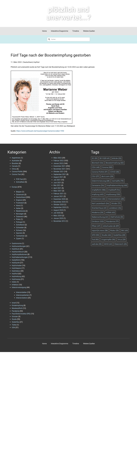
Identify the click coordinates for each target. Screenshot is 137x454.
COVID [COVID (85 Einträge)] (114, 172)
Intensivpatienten (22, 295)
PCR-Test (19, 179)
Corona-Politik (17, 172)
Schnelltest (20, 182)
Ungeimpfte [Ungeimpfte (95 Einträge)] (108, 240)
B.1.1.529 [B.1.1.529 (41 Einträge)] (105, 158)
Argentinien (16, 158)
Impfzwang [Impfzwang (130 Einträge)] (113, 194)
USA (13, 327)
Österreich (20, 217)
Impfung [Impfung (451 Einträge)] (98, 194)
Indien (14, 282)
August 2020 (58, 210)
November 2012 (60, 221)
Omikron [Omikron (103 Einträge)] (98, 221)
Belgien (19, 192)
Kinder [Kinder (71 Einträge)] (116, 203)
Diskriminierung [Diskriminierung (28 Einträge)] (100, 181)
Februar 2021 (59, 194)
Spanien (19, 233)
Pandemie (15, 311)
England (19, 200)
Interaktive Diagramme (59, 31)
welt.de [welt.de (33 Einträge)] (97, 244)
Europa (14, 187)
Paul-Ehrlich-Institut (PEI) (21, 314)
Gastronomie (17, 243)
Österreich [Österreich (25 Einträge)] (120, 244)
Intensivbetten (21, 292)
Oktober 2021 (59, 172)
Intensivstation (21, 298)
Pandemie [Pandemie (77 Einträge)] (112, 221)
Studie (14, 319)
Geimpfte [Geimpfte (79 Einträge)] (118, 181)
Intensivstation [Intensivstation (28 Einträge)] (116, 199)
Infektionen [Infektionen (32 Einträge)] (98, 199)
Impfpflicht (16, 260)
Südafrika (15, 322)
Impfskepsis (16, 268)
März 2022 (58, 158)
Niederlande (20, 211)
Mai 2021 (57, 185)
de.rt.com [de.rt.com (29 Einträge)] (107, 176)
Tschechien (20, 236)
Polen (18, 219)
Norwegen (20, 214)
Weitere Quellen (89, 31)
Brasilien (15, 163)
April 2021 (57, 188)
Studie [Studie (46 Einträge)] (106, 235)
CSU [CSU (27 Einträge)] (95, 176)
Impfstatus (16, 271)
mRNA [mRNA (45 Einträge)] (110, 212)
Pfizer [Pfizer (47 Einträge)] (96, 226)
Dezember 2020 (59, 199)
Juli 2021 (57, 180)
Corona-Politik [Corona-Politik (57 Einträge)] (100, 172)
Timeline (75, 31)
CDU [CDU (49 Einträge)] (96, 167)
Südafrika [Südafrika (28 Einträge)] (119, 235)
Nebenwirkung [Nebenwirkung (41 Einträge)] (100, 217)
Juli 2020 (57, 213)
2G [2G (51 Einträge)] (94, 158)
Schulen (15, 316)
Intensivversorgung (19, 287)
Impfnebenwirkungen (20, 257)
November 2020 (60, 202)
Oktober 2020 (59, 205)
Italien (18, 208)
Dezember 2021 (59, 166)
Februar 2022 (59, 161)
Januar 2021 (58, 196)
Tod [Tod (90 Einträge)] (95, 240)
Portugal (19, 222)
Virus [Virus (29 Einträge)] (122, 240)
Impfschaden (17, 265)
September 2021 (60, 174)
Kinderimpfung (17, 305)
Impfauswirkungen (19, 246)
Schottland (20, 225)
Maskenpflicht (17, 308)
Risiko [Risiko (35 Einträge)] (114, 231)
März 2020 (58, 216)
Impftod (36, 62)
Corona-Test (16, 174)
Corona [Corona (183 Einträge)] (107, 167)
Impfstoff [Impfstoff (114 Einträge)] (114, 190)
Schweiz (19, 230)
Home (44, 31)
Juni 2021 (57, 183)
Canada (15, 166)
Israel (14, 303)
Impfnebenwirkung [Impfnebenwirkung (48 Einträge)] (117, 185)
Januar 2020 (58, 218)
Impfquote (16, 263)
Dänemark (20, 195)
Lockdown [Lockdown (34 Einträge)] (115, 208)
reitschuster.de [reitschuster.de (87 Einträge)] (111, 226)
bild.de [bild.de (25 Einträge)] (116, 158)
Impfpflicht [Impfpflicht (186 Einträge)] (99, 190)
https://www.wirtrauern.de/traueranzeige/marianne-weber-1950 (40, 131)
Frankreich (20, 203)
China (14, 169)
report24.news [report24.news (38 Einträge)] (100, 231)
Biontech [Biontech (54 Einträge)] (97, 163)
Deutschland (28, 62)
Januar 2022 (58, 163)
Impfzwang (16, 279)
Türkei (14, 325)
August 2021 (58, 177)
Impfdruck (15, 249)
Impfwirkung (16, 276)
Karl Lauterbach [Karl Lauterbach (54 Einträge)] (100, 203)
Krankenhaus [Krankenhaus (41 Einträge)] (99, 208)
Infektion (15, 285)
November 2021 (60, 169)
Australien (15, 161)
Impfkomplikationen (19, 254)
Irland (18, 205)
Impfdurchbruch (18, 252)
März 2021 (58, 191)
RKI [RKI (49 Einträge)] (124, 231)
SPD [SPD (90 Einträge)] (95, 235)
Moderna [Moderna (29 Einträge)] (97, 212)
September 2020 (60, 207)
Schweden (20, 228)
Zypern (18, 238)
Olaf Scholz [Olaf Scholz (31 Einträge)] (116, 217)
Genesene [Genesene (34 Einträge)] (98, 185)
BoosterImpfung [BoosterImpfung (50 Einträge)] (115, 163)
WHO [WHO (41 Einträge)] (108, 244)
